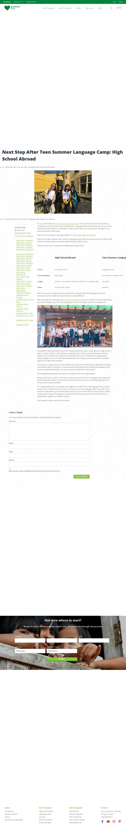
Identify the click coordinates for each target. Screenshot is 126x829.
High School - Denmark (24, 253)
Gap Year (42, 817)
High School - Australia (24, 239)
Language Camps (22, 323)
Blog (100, 8)
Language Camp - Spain (24, 319)
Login (114, 2)
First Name (18, 637)
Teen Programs (48, 8)
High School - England (24, 255)
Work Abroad (74, 811)
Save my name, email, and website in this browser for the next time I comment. (34, 473)
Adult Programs (65, 8)
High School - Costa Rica (25, 248)
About (7, 808)
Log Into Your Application (14, 820)
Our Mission (9, 811)
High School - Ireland (24, 264)
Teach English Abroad (77, 820)
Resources (89, 8)
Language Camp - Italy (24, 312)
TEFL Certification (75, 817)
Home (2, 166)
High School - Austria (24, 242)
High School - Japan (23, 269)
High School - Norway (24, 280)
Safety (78, 8)
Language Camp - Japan (24, 314)
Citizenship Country (53, 648)
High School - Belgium (24, 244)
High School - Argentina (24, 235)
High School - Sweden (24, 285)
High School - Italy (23, 267)
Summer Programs (45, 820)
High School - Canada (24, 246)
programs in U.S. (18, 2)
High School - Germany (24, 262)
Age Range (18, 648)
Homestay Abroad (75, 823)
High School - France (23, 260)
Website (11, 462)
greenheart (7, 2)
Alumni (7, 817)
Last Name (50, 637)
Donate (121, 2)
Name (11, 445)
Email (11, 454)
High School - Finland (24, 257)
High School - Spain (23, 282)
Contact (104, 808)
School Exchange (45, 823)
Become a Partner (11, 814)
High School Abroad (23, 292)
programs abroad (31, 2)
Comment (12, 420)
